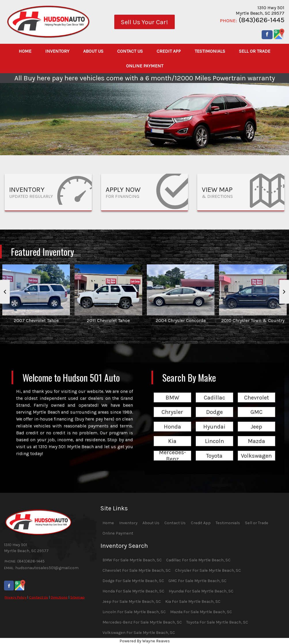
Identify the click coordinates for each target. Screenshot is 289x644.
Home (108, 522)
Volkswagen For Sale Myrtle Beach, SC (138, 632)
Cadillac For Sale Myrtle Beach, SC (198, 560)
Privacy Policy (15, 597)
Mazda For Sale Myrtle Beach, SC (201, 611)
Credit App (201, 522)
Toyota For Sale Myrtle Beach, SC (217, 622)
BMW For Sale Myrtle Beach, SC (132, 560)
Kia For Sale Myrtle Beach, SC (192, 601)
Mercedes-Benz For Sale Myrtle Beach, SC (142, 622)
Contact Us (38, 597)
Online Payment (117, 533)
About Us (150, 522)
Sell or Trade (256, 522)
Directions (59, 597)
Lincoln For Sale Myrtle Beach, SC (134, 611)
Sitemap (77, 597)
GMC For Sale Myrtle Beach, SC (197, 580)
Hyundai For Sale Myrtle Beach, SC (201, 591)
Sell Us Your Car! (144, 22)
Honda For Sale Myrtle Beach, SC (133, 591)
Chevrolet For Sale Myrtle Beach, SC (136, 570)
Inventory (128, 522)
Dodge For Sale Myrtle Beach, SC (133, 580)
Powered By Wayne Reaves (144, 641)
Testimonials (228, 522)
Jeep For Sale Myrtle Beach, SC (131, 601)
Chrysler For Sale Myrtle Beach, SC (208, 570)
